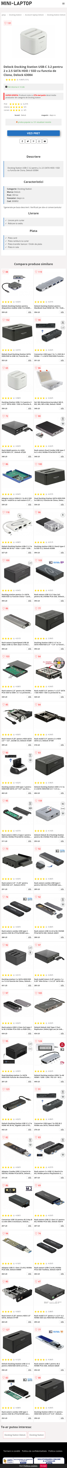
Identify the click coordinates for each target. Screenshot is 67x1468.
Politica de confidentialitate (34, 1451)
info (29, 312)
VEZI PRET (33, 133)
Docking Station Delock (56, 15)
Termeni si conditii (11, 1451)
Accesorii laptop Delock (34, 15)
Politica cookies (55, 1451)
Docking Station (15, 15)
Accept (43, 1465)
